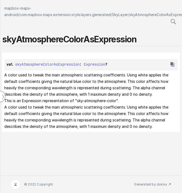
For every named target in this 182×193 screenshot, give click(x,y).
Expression (94, 64)
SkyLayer (120, 14)
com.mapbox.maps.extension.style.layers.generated (65, 14)
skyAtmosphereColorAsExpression (47, 64)
